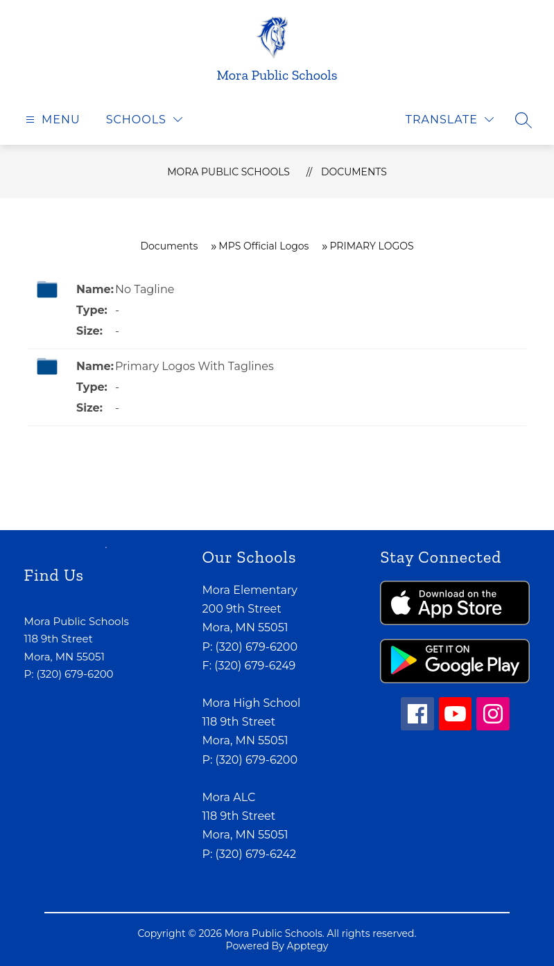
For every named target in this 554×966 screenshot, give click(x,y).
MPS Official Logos (263, 246)
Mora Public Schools (228, 172)
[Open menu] (51, 119)
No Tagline (144, 289)
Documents (354, 172)
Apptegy (307, 946)
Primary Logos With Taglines (194, 366)
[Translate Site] (449, 119)
